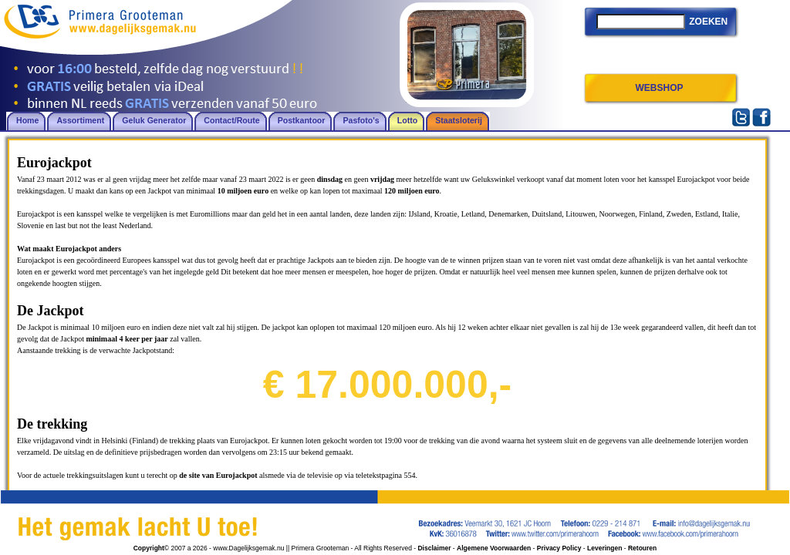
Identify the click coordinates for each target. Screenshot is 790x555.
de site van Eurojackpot (218, 475)
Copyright (148, 548)
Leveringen (604, 548)
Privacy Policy (559, 548)
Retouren (642, 548)
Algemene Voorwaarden (494, 548)
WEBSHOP (659, 87)
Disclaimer (434, 548)
